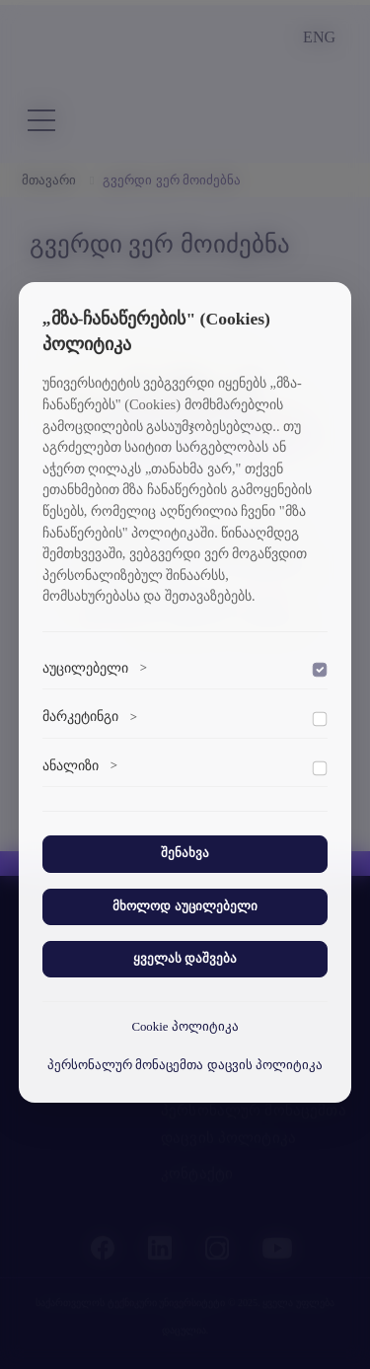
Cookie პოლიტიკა (184, 1027)
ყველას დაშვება (185, 959)
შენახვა (185, 853)
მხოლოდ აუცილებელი (184, 906)
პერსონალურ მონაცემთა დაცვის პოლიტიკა (185, 1065)
